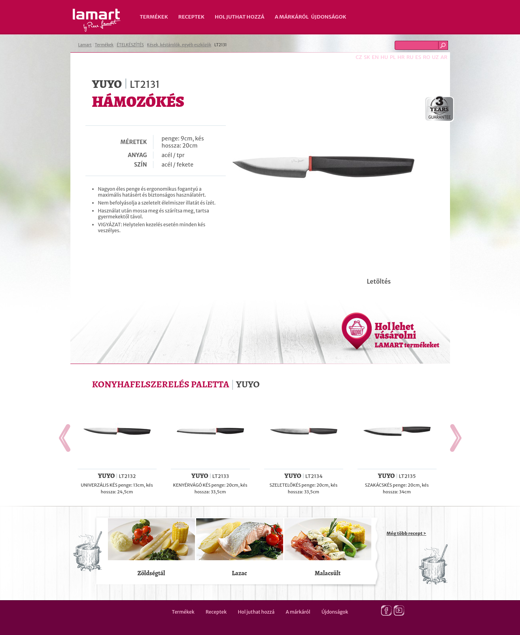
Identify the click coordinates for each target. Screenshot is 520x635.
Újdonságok (328, 16)
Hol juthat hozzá (240, 16)
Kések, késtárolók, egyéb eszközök (179, 44)
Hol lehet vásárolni (407, 335)
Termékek (154, 16)
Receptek (191, 16)
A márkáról (292, 16)
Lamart (96, 20)
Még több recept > (406, 533)
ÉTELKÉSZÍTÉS (130, 44)
